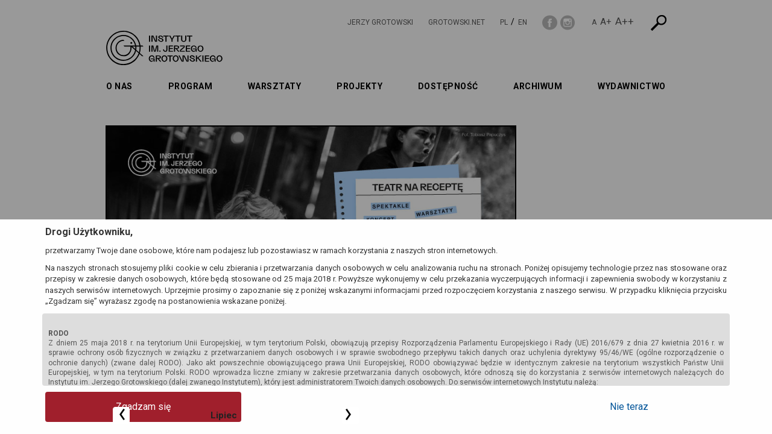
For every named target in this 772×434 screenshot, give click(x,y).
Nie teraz (678, 406)
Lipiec (567, 146)
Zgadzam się (93, 406)
